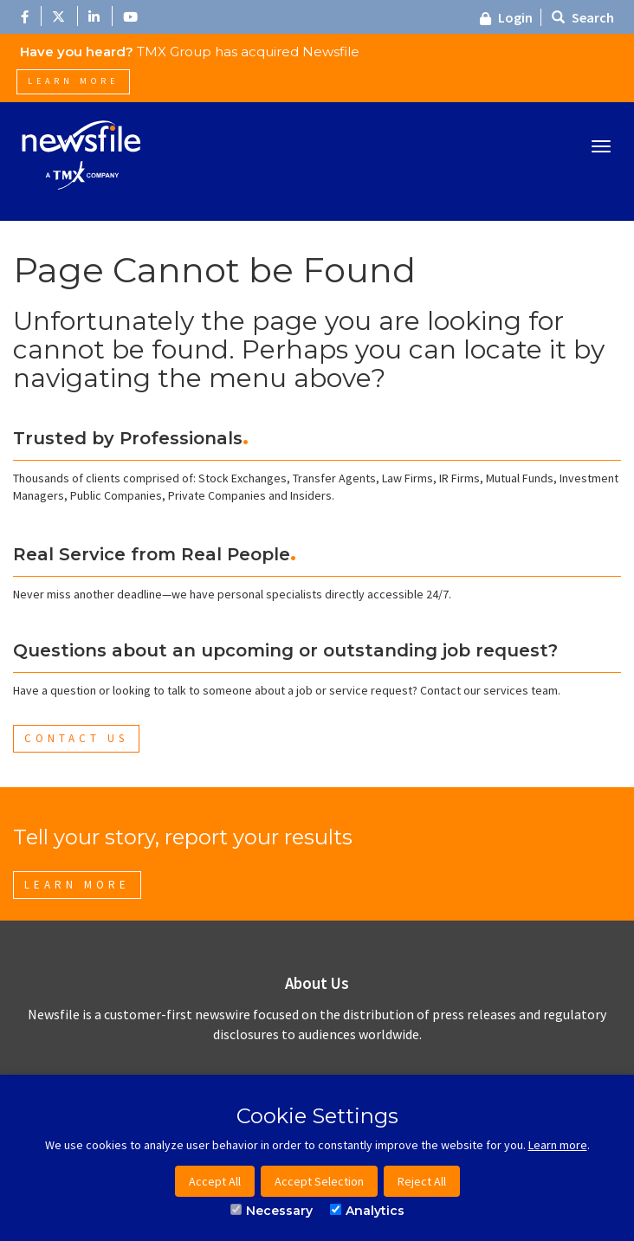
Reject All (422, 1181)
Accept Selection (319, 1181)
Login (506, 17)
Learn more (557, 1145)
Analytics (367, 1210)
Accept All (215, 1181)
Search (583, 17)
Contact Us (76, 738)
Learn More (73, 81)
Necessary (271, 1210)
